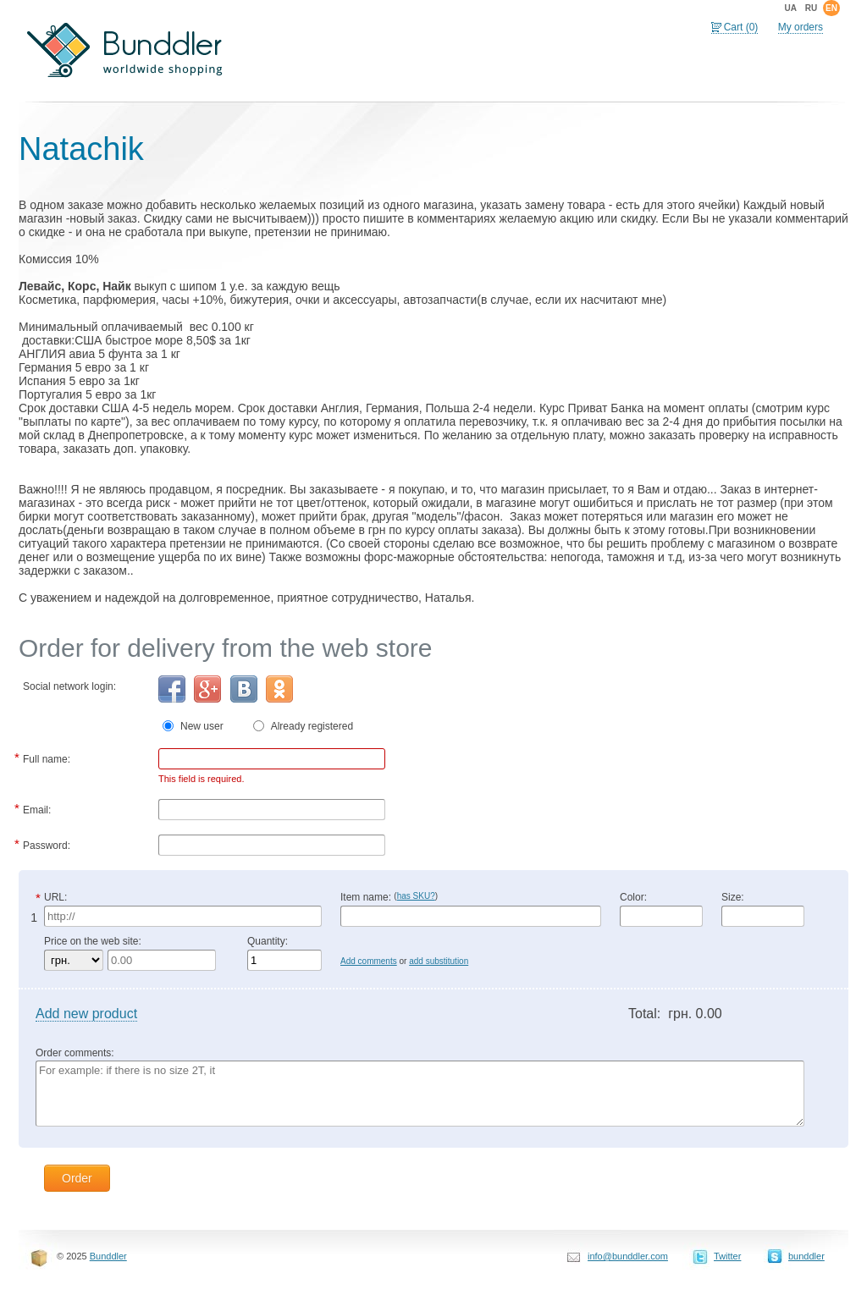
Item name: (389, 897)
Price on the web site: (92, 941)
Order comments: (75, 1053)
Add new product (86, 1013)
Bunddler (108, 1256)
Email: (37, 808)
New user (208, 726)
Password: (46, 843)
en (831, 8)
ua (790, 8)
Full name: (46, 757)
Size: (732, 897)
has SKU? (416, 896)
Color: (633, 897)
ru (811, 8)
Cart (741, 27)
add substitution (438, 961)
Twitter (727, 1256)
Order (77, 1178)
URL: (55, 897)
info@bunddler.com (628, 1256)
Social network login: (69, 686)
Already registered (312, 726)
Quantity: (267, 941)
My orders (800, 27)
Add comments (368, 961)
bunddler (806, 1256)
